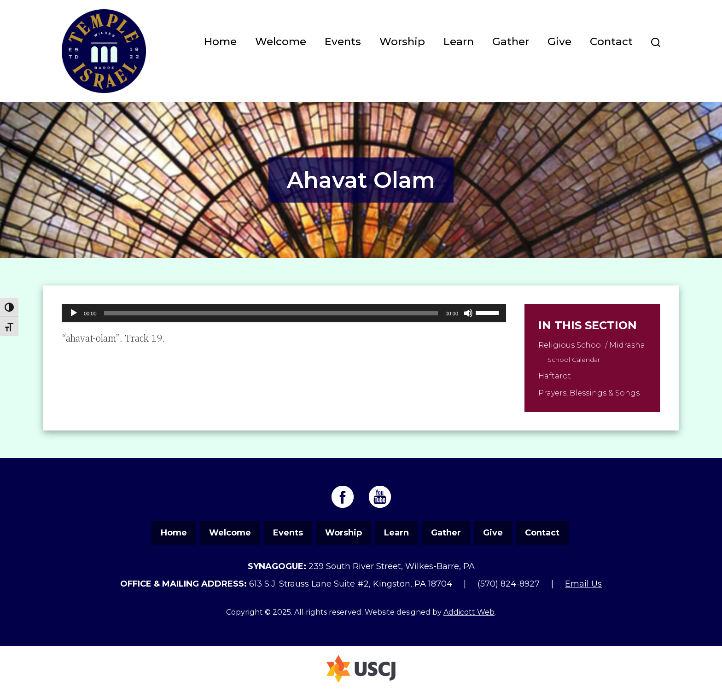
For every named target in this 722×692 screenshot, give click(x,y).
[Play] (73, 313)
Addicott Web (469, 612)
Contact (611, 41)
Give (559, 41)
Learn (458, 41)
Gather (510, 41)
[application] (284, 313)
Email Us (583, 584)
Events (343, 41)
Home (220, 41)
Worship (402, 41)
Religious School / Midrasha (591, 345)
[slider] (271, 313)
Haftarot (554, 376)
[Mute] (468, 313)
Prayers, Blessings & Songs (589, 393)
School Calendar (573, 359)
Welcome (280, 41)
